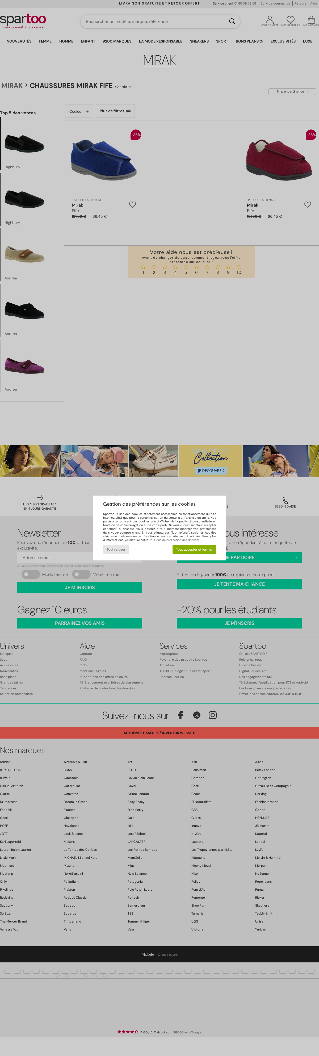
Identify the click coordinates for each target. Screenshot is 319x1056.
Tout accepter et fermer (194, 549)
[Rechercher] (232, 21)
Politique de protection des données (174, 540)
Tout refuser (116, 549)
